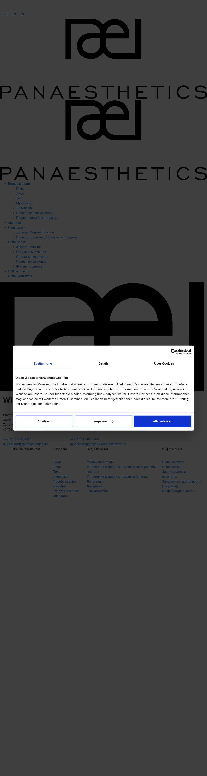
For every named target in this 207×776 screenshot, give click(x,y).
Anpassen (103, 421)
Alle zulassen (162, 421)
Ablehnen (44, 421)
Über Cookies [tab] (164, 363)
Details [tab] (103, 363)
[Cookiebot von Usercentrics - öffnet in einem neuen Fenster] (173, 352)
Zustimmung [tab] (43, 363)
